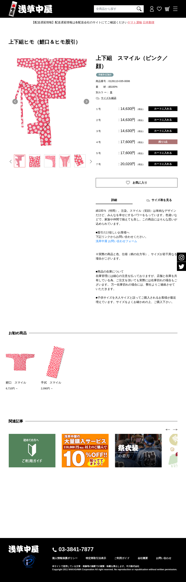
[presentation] (168, 429)
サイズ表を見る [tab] (159, 200)
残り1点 (162, 141)
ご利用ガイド (122, 558)
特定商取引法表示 (96, 558)
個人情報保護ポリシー (65, 558)
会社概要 (143, 558)
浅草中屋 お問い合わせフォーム (116, 241)
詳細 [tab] (114, 200)
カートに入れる (163, 108)
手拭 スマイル (51, 382)
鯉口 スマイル (16, 382)
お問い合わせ (163, 558)
